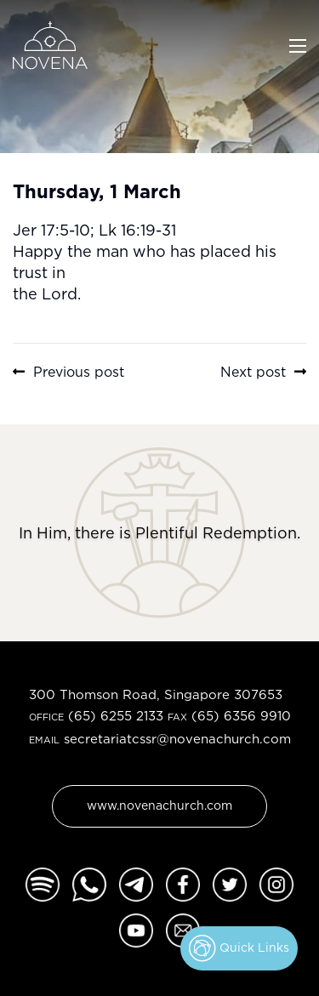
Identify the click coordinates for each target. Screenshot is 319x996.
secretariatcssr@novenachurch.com (177, 738)
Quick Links (239, 948)
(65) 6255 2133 (115, 716)
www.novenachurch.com (159, 805)
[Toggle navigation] (297, 44)
